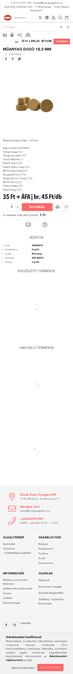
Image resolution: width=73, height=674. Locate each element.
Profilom (43, 553)
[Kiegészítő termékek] (19, 35)
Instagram (14, 625)
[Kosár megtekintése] (66, 17)
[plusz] (18, 207)
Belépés (43, 543)
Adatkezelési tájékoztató (17, 588)
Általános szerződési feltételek (15, 581)
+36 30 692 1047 (22, 2)
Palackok (44, 580)
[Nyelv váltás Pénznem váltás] (47, 17)
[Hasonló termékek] (28, 35)
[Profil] (53, 17)
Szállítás (7, 597)
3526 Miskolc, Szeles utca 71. (40, 498)
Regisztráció (46, 548)
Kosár (42, 558)
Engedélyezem (50, 667)
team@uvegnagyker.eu (49, 2)
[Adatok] (12, 35)
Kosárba (62, 41)
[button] (57, 207)
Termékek (9, 548)
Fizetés (7, 593)
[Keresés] (60, 17)
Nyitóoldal (9, 543)
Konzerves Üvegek (50, 586)
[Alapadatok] (5, 35)
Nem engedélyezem (23, 667)
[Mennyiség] (12, 207)
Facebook (6, 625)
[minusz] (6, 207)
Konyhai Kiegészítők (51, 593)
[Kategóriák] (40, 17)
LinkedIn (25, 623)
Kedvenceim (46, 562)
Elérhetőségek (11, 602)
